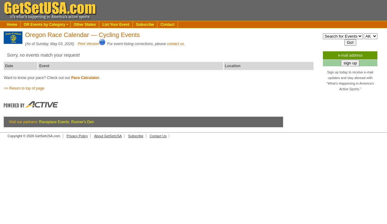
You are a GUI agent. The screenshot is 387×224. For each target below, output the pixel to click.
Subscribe (145, 24)
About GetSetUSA (108, 136)
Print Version (88, 44)
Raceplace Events (54, 122)
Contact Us (158, 136)
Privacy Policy (77, 136)
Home (12, 24)
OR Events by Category (44, 24)
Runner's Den (82, 122)
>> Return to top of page (24, 88)
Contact (168, 24)
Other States (85, 24)
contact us (175, 44)
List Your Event (115, 24)
